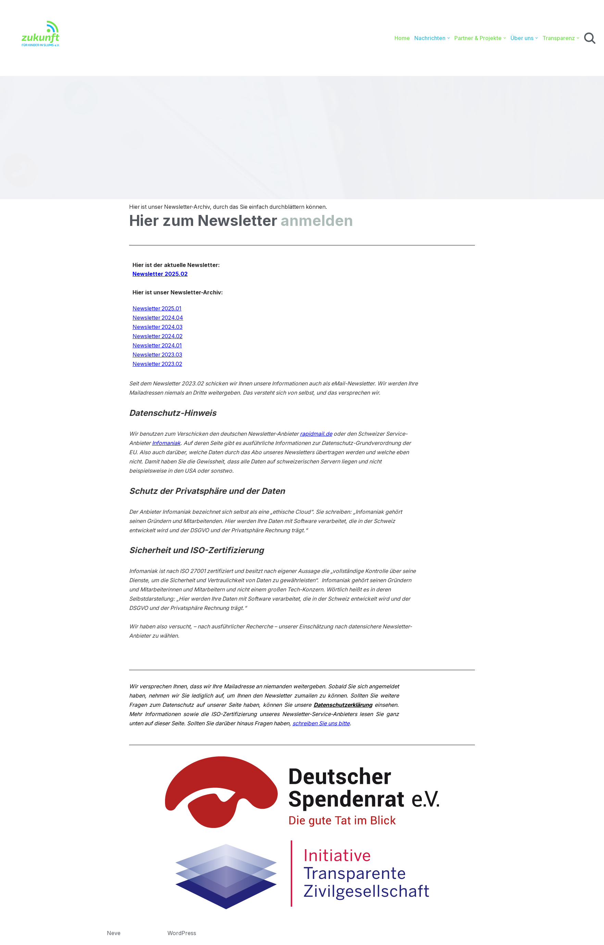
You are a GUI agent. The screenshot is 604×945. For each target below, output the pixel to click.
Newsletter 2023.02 (158, 365)
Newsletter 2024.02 (158, 337)
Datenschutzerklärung (369, 707)
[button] (448, 38)
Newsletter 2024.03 (158, 327)
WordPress (181, 936)
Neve (114, 936)
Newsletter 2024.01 (158, 346)
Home (402, 38)
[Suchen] (589, 38)
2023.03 (172, 355)
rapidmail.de (318, 435)
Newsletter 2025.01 (157, 309)
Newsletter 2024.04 (158, 318)
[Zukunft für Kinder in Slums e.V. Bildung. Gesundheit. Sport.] (37, 38)
